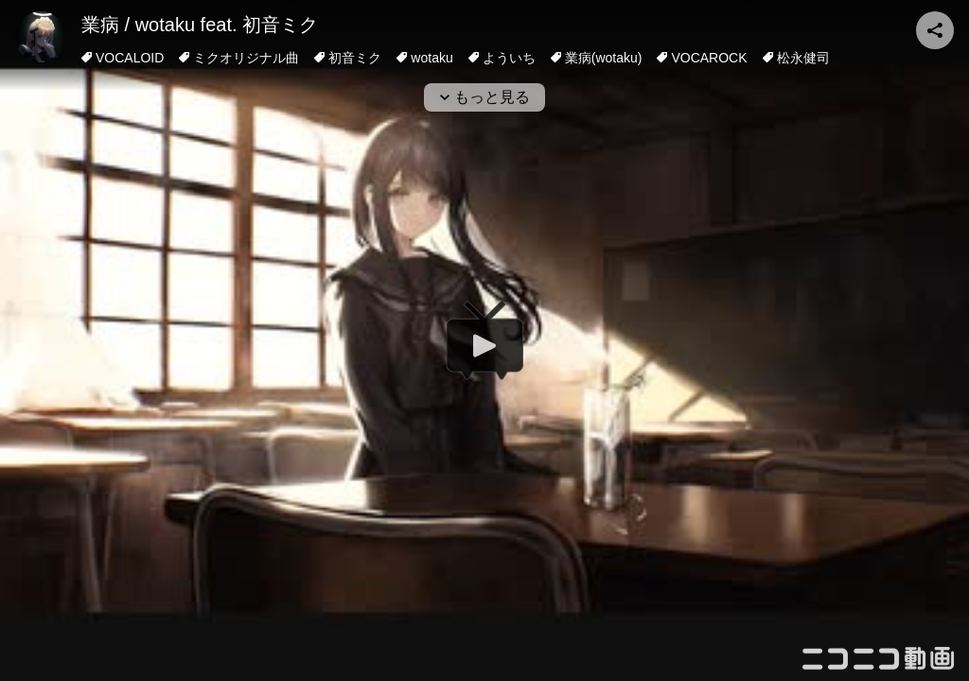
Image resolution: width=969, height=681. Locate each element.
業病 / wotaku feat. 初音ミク (199, 24)
